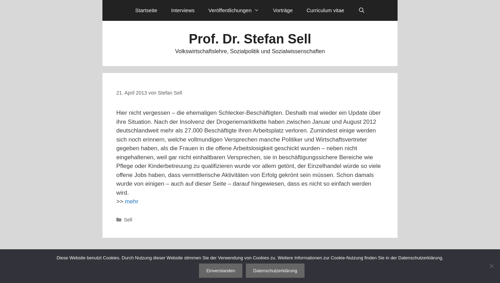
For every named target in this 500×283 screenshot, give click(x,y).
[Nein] (491, 265)
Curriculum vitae (325, 10)
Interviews (183, 10)
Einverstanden (220, 270)
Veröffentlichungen (237, 10)
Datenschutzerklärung (275, 270)
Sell (128, 220)
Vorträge (283, 10)
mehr (132, 201)
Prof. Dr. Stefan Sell (250, 39)
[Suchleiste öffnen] (361, 10)
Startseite (146, 10)
